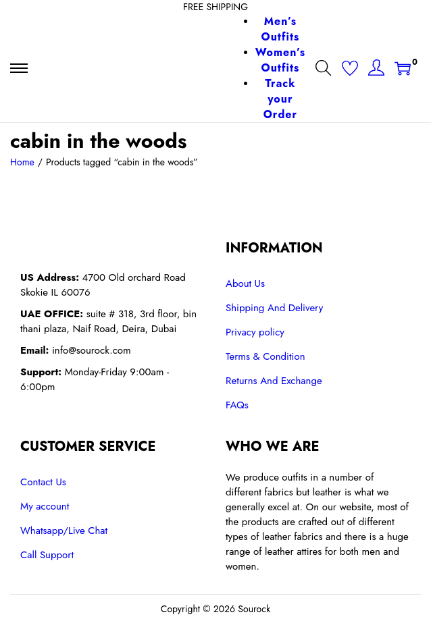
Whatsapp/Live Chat (63, 530)
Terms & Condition (265, 356)
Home (22, 162)
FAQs (237, 405)
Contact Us (43, 482)
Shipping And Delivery (274, 307)
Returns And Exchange (274, 380)
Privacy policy (255, 332)
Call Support (47, 554)
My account (44, 506)
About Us (245, 283)
